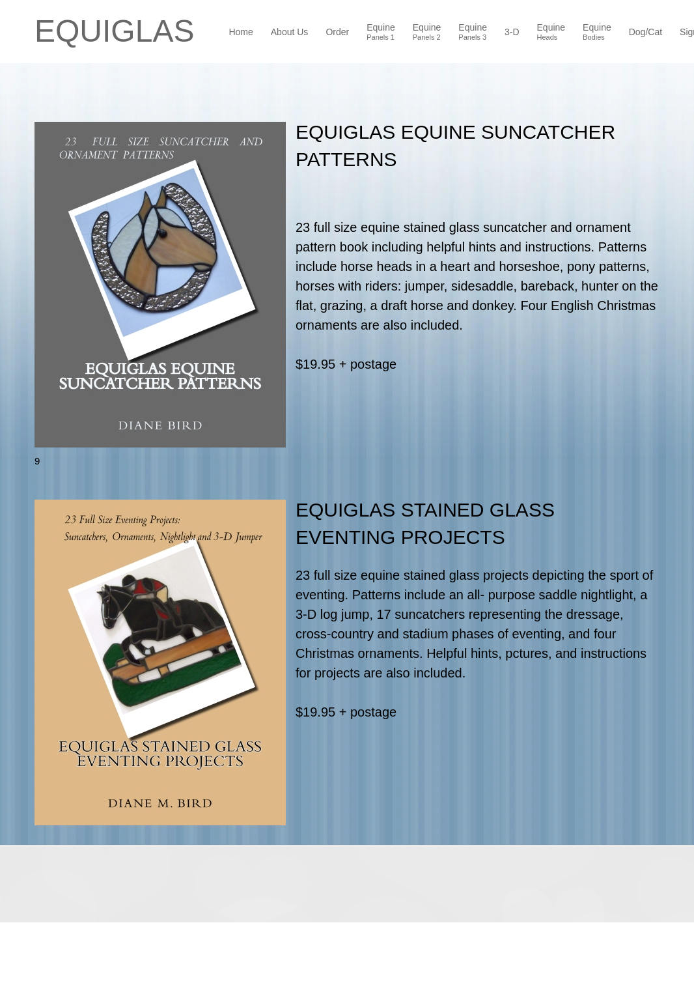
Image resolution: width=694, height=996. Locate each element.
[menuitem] (241, 33)
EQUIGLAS (114, 31)
